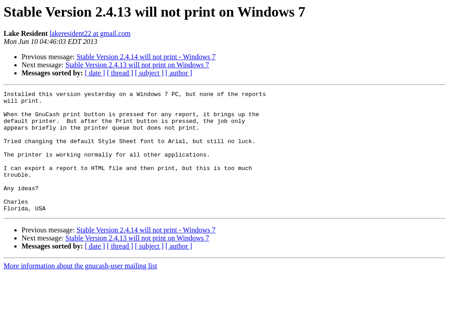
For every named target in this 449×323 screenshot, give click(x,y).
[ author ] (179, 73)
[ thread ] (120, 73)
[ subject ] (149, 73)
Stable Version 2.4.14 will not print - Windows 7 (146, 57)
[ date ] (95, 73)
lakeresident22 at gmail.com (90, 33)
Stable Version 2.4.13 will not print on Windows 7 (137, 65)
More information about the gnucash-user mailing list (80, 290)
